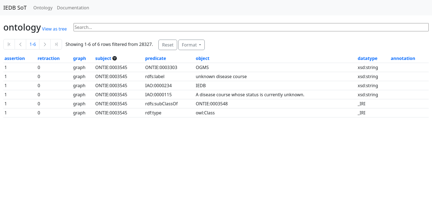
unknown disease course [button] (221, 76)
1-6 (32, 44)
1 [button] (5, 67)
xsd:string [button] (368, 67)
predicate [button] (155, 58)
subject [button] (103, 58)
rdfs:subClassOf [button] (161, 104)
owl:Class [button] (205, 113)
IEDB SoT (15, 7)
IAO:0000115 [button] (158, 95)
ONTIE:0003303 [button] (161, 67)
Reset (167, 45)
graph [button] (79, 58)
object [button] (202, 58)
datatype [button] (367, 58)
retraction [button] (48, 58)
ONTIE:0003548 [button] (212, 104)
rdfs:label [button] (154, 76)
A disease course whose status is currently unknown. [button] (250, 95)
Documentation (73, 8)
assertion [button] (14, 58)
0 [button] (38, 67)
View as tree (54, 29)
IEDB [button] (201, 85)
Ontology (43, 8)
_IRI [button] (361, 104)
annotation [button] (403, 58)
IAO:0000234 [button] (158, 85)
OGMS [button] (202, 67)
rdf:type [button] (153, 113)
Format (190, 45)
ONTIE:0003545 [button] (111, 67)
